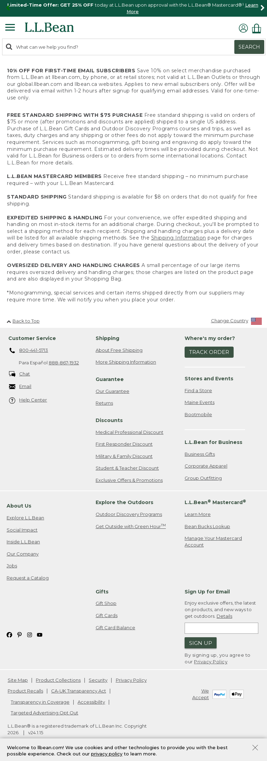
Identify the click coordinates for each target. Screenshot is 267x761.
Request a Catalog (28, 578)
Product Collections (58, 680)
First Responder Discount (124, 444)
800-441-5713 (28, 350)
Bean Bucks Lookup (207, 526)
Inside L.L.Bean (23, 541)
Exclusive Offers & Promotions (129, 480)
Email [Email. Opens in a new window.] (20, 386)
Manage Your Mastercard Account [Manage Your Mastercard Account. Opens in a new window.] (213, 541)
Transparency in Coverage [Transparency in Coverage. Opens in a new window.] (40, 702)
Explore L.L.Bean (25, 517)
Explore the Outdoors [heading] (124, 502)
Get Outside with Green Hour (131, 526)
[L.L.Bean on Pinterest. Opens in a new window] (19, 634)
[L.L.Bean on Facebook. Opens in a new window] (9, 634)
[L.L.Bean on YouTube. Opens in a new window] (39, 634)
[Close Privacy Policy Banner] (255, 748)
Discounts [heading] (109, 420)
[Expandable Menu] (10, 28)
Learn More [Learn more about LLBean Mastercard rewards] (198, 514)
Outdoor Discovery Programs (129, 514)
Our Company (23, 554)
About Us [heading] (19, 506)
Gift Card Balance (115, 627)
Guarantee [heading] (110, 379)
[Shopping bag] (258, 28)
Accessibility (91, 702)
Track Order (209, 352)
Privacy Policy (210, 661)
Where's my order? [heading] (210, 338)
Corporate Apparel (206, 466)
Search (249, 47)
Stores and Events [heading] (209, 378)
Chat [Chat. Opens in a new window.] (19, 374)
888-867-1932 (64, 362)
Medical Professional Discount (129, 432)
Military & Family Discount (124, 456)
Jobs (12, 565)
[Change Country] (236, 322)
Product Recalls (25, 691)
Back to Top (23, 321)
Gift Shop (106, 603)
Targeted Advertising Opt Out (44, 712)
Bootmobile (198, 414)
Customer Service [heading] (32, 338)
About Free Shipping (119, 350)
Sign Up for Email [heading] (207, 592)
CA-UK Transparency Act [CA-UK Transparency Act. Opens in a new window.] (78, 691)
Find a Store (198, 390)
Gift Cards (107, 615)
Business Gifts (200, 454)
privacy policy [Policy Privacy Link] (106, 754)
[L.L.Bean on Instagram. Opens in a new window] (29, 634)
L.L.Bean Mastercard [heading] (215, 502)
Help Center (28, 400)
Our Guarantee (112, 391)
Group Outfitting (203, 478)
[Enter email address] (221, 628)
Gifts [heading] (102, 592)
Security (98, 680)
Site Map (18, 680)
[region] (133, 8)
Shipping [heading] (107, 338)
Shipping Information (178, 238)
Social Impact (22, 530)
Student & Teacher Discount (127, 468)
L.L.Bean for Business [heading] (213, 442)
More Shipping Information (126, 362)
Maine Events (200, 402)
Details (224, 616)
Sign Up (200, 643)
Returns (104, 403)
